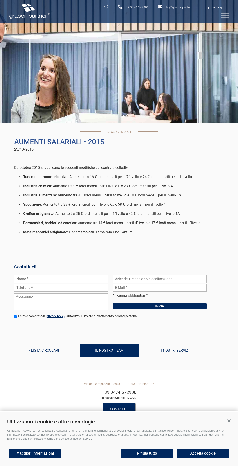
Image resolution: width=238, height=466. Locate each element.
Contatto (119, 409)
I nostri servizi (175, 350)
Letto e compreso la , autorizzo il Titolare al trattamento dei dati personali (78, 316)
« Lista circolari (43, 350)
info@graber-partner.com (119, 397)
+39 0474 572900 (119, 392)
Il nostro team (109, 350)
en (220, 7)
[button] (229, 421)
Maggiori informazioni (35, 453)
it (208, 7)
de (214, 7)
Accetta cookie (203, 453)
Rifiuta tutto (147, 453)
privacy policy (55, 316)
